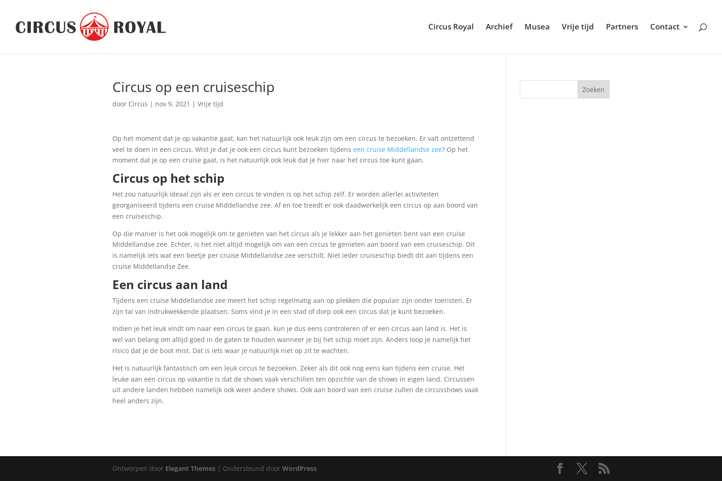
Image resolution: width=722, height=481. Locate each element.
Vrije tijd (578, 27)
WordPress (299, 468)
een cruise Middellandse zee (397, 149)
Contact (665, 27)
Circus (138, 103)
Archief (499, 27)
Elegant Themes (190, 468)
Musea (537, 27)
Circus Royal (451, 27)
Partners (622, 27)
